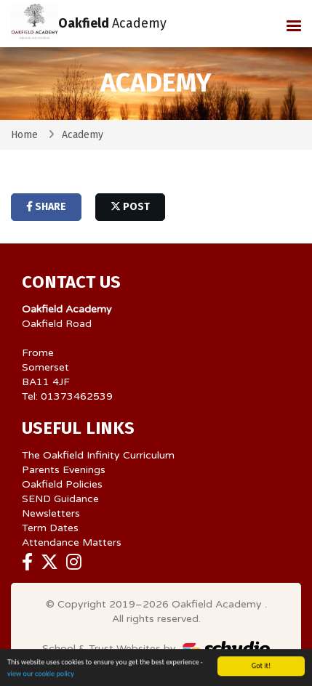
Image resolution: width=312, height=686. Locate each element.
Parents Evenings (63, 470)
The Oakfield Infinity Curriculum (98, 455)
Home (24, 135)
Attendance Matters (71, 542)
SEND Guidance (60, 499)
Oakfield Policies (62, 484)
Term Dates (50, 528)
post (130, 207)
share (46, 207)
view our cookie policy (40, 675)
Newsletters (51, 513)
